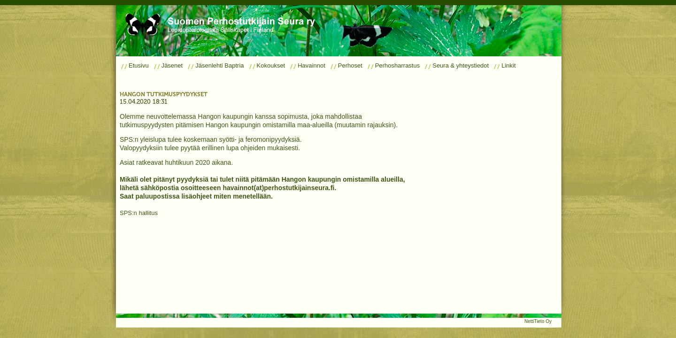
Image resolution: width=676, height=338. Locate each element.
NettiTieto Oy (538, 321)
